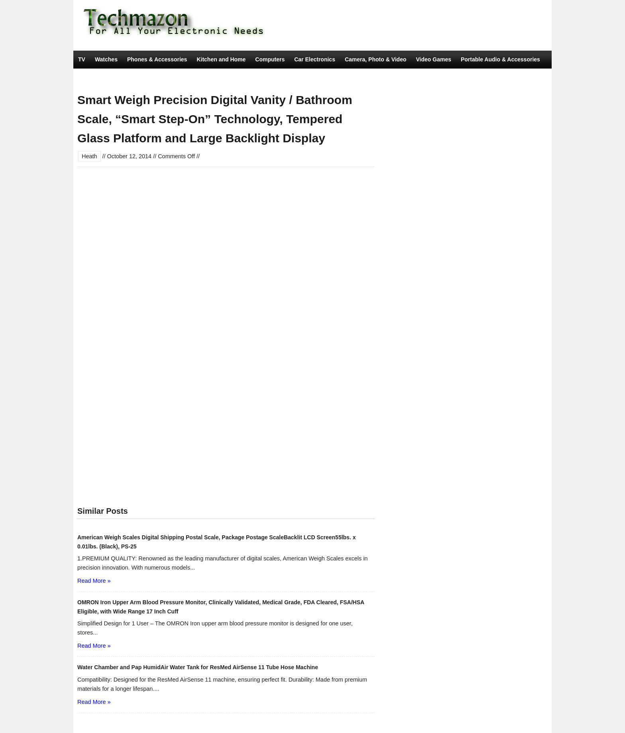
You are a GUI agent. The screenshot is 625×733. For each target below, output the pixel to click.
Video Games (433, 59)
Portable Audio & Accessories (500, 59)
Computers (270, 59)
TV (81, 59)
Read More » (93, 581)
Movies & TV (178, 77)
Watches (106, 59)
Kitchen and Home (221, 59)
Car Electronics (314, 59)
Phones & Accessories (157, 59)
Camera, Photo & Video (376, 59)
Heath (89, 156)
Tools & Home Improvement (115, 77)
